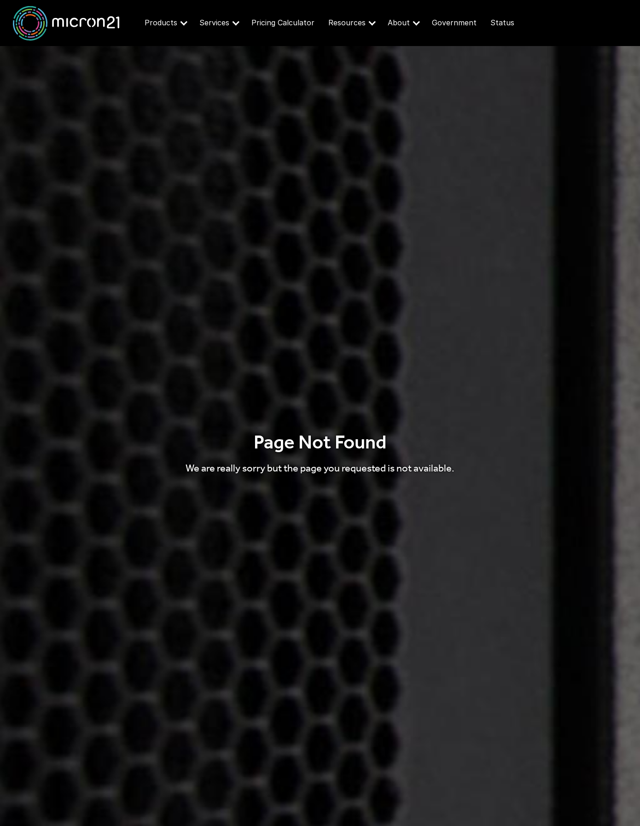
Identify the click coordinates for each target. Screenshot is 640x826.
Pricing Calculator (282, 22)
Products (166, 22)
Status (502, 22)
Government (454, 22)
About (404, 22)
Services (219, 22)
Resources (352, 22)
